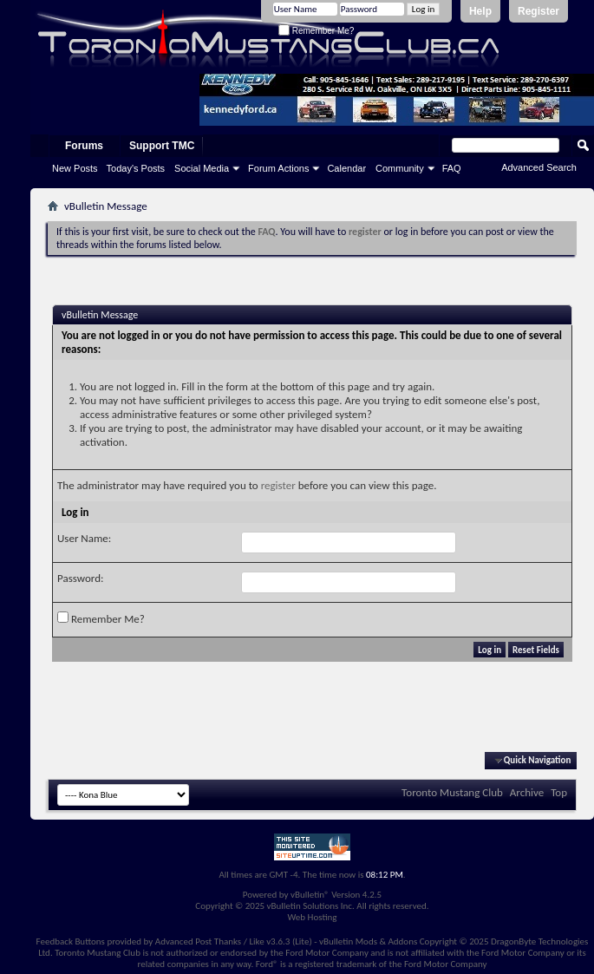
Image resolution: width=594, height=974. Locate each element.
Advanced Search (539, 167)
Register (538, 11)
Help (480, 11)
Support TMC (161, 146)
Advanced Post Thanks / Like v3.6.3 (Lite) (233, 941)
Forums (84, 146)
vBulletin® (310, 894)
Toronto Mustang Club (452, 792)
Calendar (346, 168)
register (278, 485)
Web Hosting (311, 917)
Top (559, 792)
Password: (80, 578)
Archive (527, 792)
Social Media (201, 168)
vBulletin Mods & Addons (368, 941)
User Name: (84, 538)
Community (399, 168)
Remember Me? (316, 31)
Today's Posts (136, 168)
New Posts (75, 168)
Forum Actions (278, 168)
